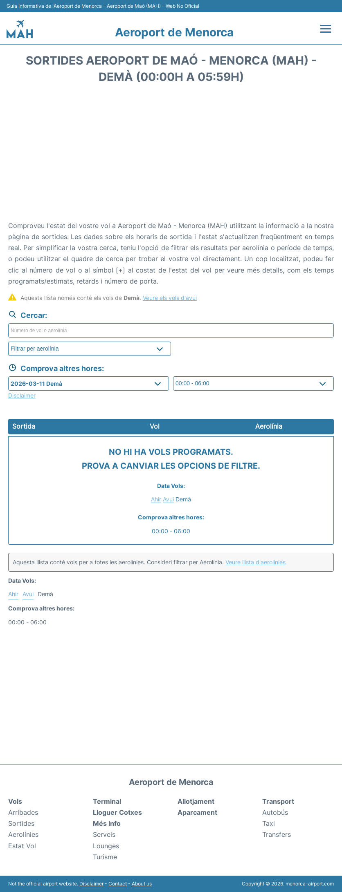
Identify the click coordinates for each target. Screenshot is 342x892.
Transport (278, 801)
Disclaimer (91, 884)
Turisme (105, 857)
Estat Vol (22, 846)
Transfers (276, 834)
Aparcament (197, 812)
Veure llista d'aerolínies (255, 562)
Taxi (268, 823)
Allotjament (196, 801)
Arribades (23, 812)
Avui (168, 499)
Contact (117, 884)
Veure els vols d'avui (170, 297)
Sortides (21, 823)
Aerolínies (23, 834)
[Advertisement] (171, 155)
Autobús (275, 812)
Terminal (107, 801)
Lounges (106, 846)
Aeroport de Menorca (174, 32)
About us (142, 884)
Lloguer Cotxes (117, 812)
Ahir (156, 499)
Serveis (104, 834)
